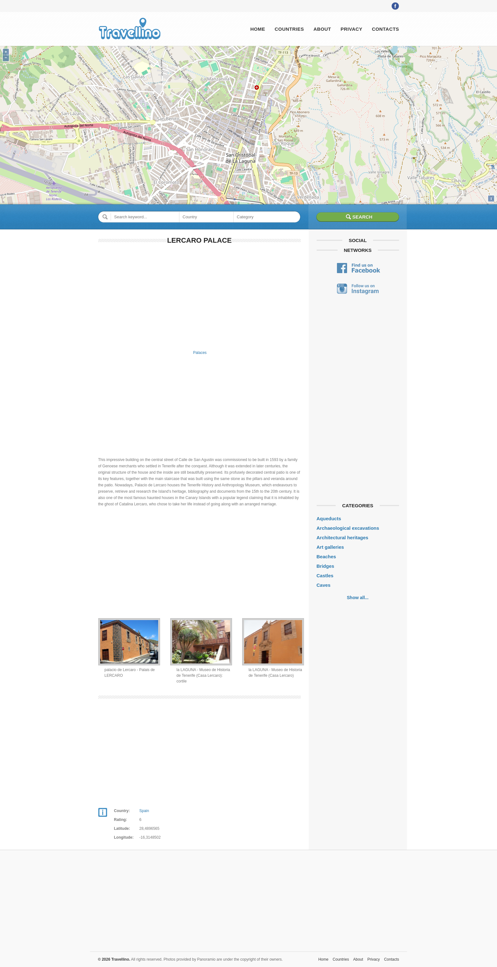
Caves (324, 585)
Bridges (325, 566)
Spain (144, 811)
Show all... (357, 597)
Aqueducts (329, 518)
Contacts (385, 29)
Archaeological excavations (348, 528)
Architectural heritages (342, 537)
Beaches (326, 556)
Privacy (351, 29)
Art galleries (330, 547)
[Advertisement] (199, 296)
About (322, 29)
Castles (325, 575)
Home (257, 29)
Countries (289, 29)
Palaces (200, 352)
